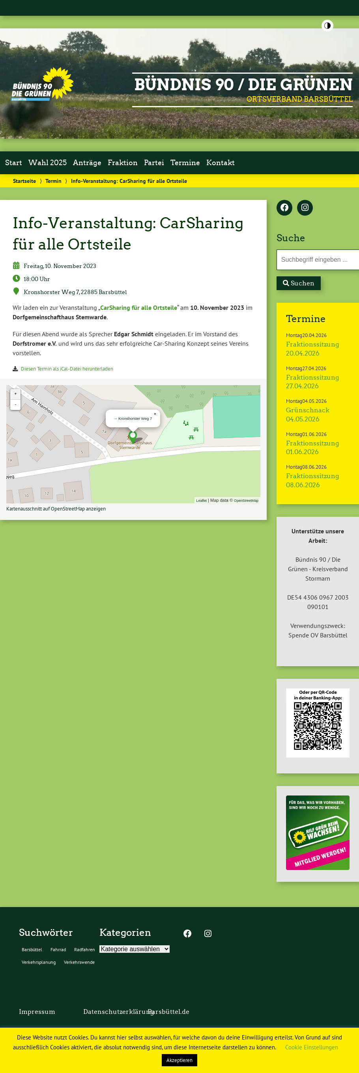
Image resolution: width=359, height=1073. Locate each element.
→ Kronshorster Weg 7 (133, 418)
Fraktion (123, 162)
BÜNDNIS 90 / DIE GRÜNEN (243, 84)
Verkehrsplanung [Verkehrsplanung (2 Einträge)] (39, 962)
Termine (185, 162)
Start (13, 162)
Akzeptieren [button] (179, 1060)
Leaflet (201, 501)
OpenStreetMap (246, 501)
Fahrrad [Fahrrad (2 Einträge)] (58, 949)
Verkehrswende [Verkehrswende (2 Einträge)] (79, 962)
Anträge (87, 162)
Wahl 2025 (47, 162)
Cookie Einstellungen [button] (311, 1047)
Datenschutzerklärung (118, 1011)
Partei (154, 162)
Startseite (24, 180)
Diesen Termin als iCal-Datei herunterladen (67, 368)
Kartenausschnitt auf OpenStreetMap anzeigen (56, 508)
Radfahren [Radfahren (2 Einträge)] (84, 949)
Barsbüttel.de (168, 1011)
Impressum (37, 1011)
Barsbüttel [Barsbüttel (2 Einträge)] (32, 949)
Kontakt (220, 162)
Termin (53, 180)
